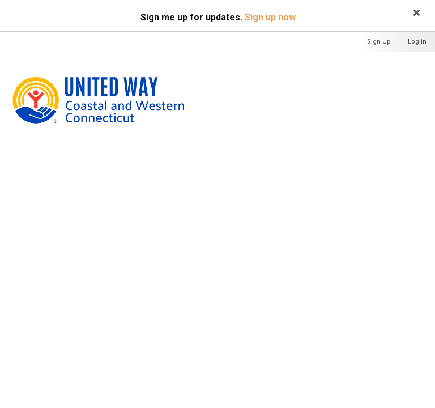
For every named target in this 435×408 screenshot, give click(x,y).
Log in (417, 41)
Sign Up (379, 41)
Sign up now (270, 17)
